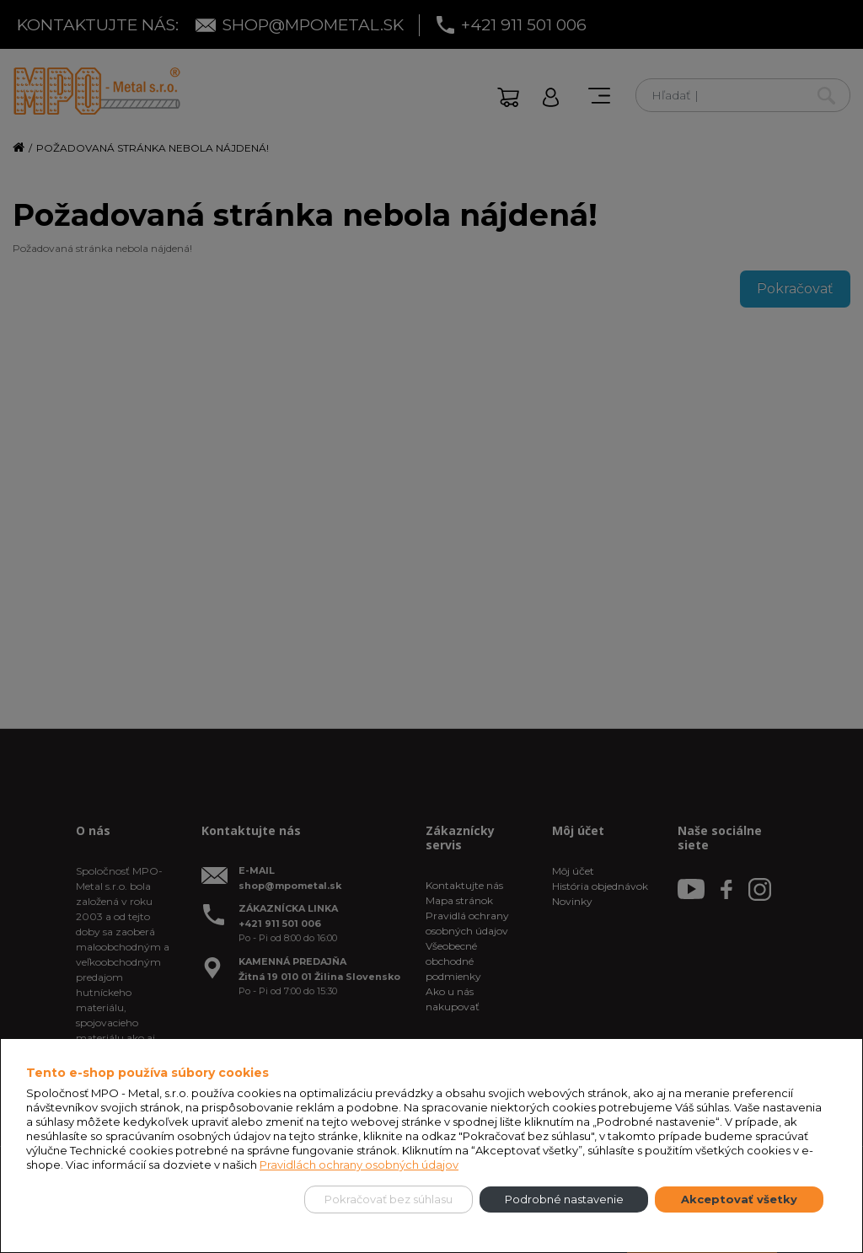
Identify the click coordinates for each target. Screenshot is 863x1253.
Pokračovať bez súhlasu (388, 1199)
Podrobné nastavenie (564, 1199)
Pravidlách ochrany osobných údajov (359, 1164)
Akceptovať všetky (739, 1199)
